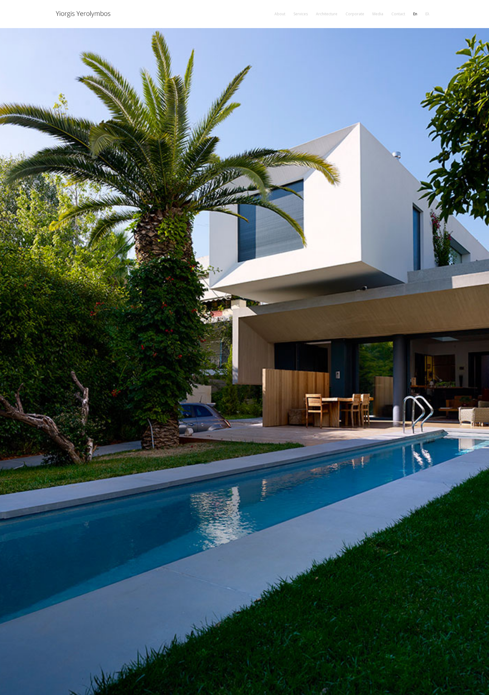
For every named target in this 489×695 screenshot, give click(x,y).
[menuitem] (279, 14)
